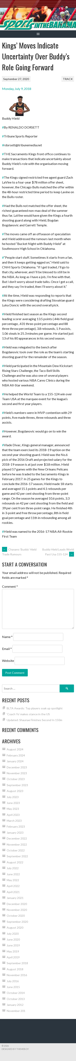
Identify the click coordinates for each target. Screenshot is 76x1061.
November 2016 (17, 975)
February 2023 (16, 826)
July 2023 (13, 797)
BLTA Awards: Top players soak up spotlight (35, 708)
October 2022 (16, 850)
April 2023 (13, 814)
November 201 (16, 1010)
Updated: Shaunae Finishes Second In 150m (34, 720)
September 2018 (17, 963)
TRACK (68, 79)
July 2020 (13, 933)
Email (7, 649)
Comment (10, 586)
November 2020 (17, 909)
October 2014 (16, 993)
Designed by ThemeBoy (15, 1049)
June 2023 (13, 803)
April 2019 (13, 957)
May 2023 (13, 808)
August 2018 (15, 969)
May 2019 (13, 951)
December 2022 (17, 838)
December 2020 (17, 904)
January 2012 (15, 1004)
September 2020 (17, 921)
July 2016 (13, 981)
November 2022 (17, 844)
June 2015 (13, 987)
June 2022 (13, 874)
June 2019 (13, 945)
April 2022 (13, 886)
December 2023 (17, 767)
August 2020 (15, 927)
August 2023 (15, 791)
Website (8, 660)
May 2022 (13, 880)
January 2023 (15, 832)
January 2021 (15, 898)
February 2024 (16, 755)
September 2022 (17, 856)
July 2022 (13, 868)
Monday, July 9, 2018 (16, 89)
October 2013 (16, 999)
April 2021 (13, 892)
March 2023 (14, 820)
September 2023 (17, 785)
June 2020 (13, 939)
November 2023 (17, 773)
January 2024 (15, 761)
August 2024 (15, 749)
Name (7, 637)
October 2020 (16, 915)
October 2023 (16, 779)
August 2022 (15, 862)
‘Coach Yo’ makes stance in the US (28, 714)
